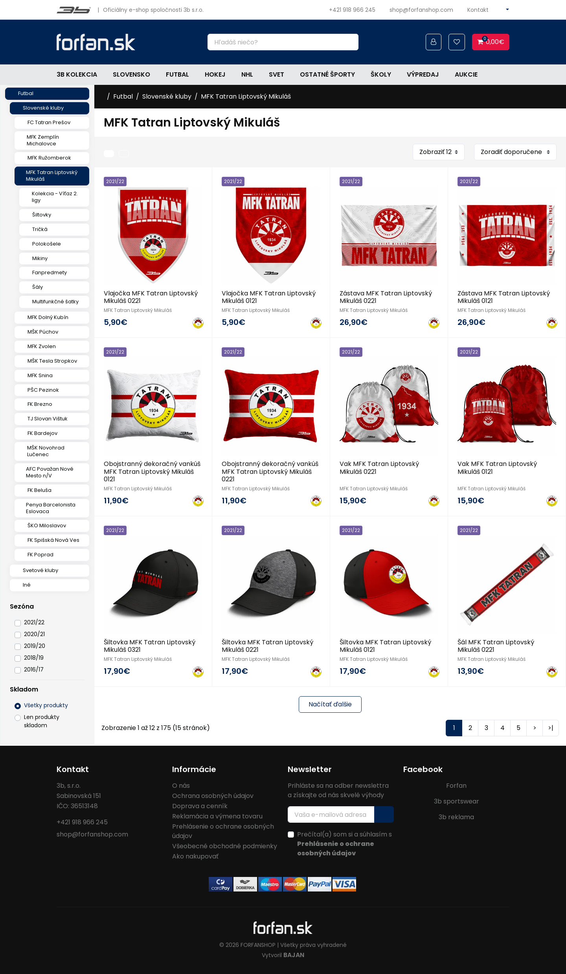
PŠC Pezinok (43, 390)
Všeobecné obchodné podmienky (224, 846)
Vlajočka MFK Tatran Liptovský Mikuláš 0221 (151, 297)
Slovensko (131, 74)
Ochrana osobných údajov (213, 795)
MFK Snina (40, 375)
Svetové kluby (40, 570)
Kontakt (478, 10)
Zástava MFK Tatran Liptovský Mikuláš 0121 (504, 297)
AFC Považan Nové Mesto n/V (50, 472)
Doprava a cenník (200, 806)
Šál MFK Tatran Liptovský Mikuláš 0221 (496, 646)
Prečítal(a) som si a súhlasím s (344, 844)
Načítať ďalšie (330, 704)
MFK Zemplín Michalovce (43, 140)
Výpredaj (423, 74)
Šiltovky (41, 214)
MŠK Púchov (43, 332)
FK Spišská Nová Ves (53, 540)
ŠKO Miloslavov (47, 525)
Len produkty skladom (41, 721)
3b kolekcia (77, 74)
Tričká (40, 229)
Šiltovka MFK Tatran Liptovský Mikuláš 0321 (149, 646)
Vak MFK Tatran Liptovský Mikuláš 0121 (497, 467)
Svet (276, 74)
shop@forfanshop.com (421, 10)
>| (550, 727)
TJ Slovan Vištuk (48, 418)
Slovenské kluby (43, 108)
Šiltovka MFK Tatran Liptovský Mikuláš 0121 (385, 646)
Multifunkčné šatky (55, 301)
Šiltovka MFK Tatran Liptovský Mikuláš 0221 (267, 646)
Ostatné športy (327, 74)
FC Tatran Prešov (49, 122)
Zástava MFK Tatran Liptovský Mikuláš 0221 (386, 297)
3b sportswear (456, 801)
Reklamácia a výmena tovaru (217, 816)
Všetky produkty (46, 705)
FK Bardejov (42, 433)
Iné (27, 585)
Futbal (177, 74)
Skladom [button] (24, 689)
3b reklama (456, 817)
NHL (247, 74)
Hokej (215, 74)
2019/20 (34, 646)
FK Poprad (40, 554)
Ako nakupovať (195, 856)
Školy (381, 74)
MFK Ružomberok (49, 157)
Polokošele (46, 244)
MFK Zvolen (42, 346)
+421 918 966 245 (352, 10)
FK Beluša (39, 490)
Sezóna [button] (22, 606)
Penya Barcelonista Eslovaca (50, 508)
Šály (37, 287)
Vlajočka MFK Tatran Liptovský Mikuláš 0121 (269, 297)
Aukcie (466, 74)
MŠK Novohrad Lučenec (45, 451)
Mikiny (40, 258)
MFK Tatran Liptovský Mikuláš (51, 176)
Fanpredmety (49, 272)
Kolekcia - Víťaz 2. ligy (55, 197)
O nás (181, 785)
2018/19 (34, 658)
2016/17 (34, 669)
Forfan (456, 785)
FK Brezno (40, 404)
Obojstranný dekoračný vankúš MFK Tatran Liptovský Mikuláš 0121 (152, 471)
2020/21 (34, 634)
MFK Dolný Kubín (48, 317)
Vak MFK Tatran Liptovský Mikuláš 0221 (379, 467)
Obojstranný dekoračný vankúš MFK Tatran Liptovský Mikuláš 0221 (270, 471)
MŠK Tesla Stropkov (52, 361)
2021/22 (34, 622)
